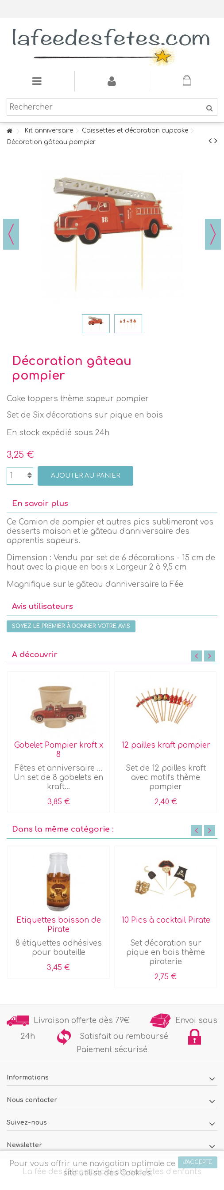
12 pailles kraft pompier (165, 745)
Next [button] (209, 656)
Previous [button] (196, 656)
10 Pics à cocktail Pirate (165, 920)
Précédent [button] (11, 234)
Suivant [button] (213, 234)
